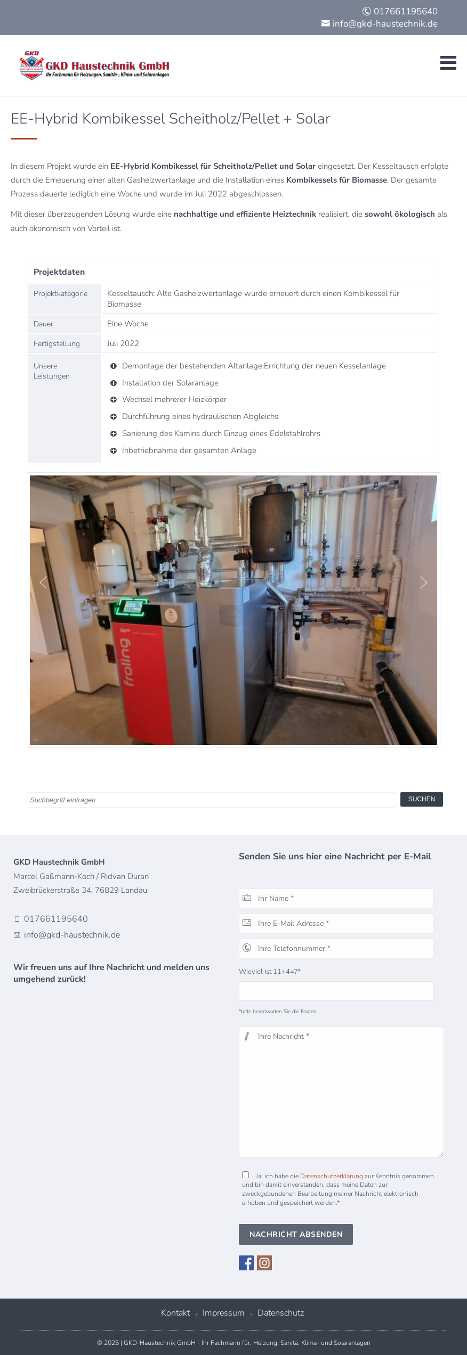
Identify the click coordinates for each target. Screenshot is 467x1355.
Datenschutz (280, 1313)
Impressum (224, 1313)
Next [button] (421, 582)
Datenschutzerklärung (331, 1176)
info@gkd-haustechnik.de (379, 24)
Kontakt (175, 1313)
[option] (233, 610)
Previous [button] (41, 582)
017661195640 (400, 11)
